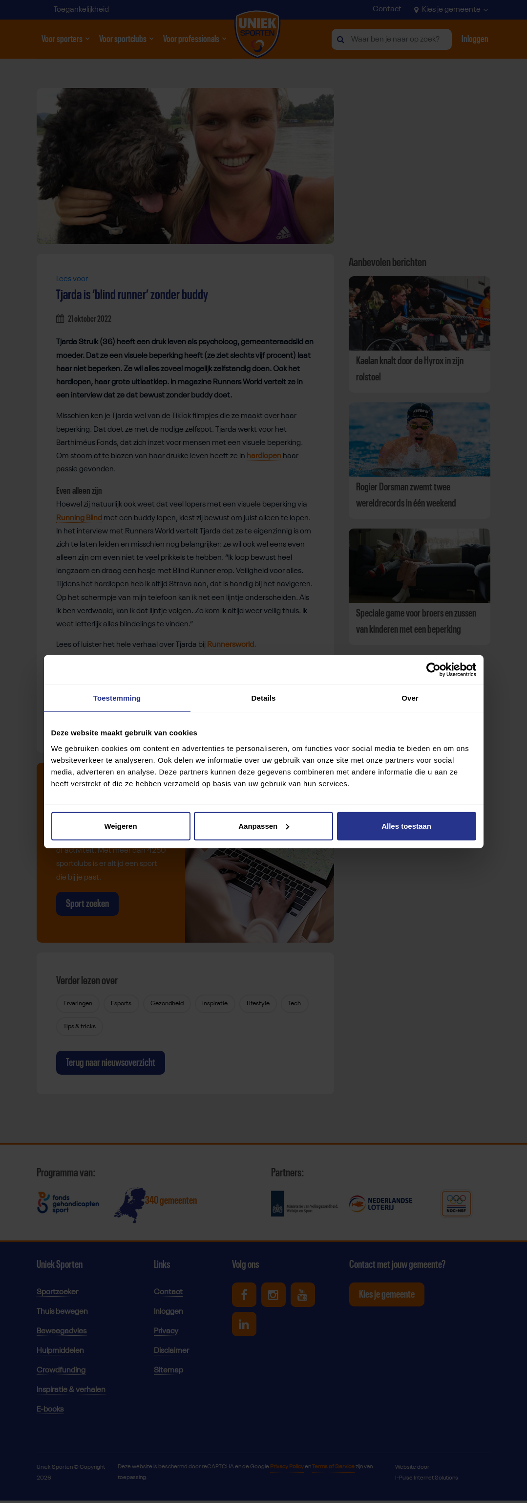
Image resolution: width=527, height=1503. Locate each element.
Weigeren (120, 825)
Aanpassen (263, 825)
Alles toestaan (406, 825)
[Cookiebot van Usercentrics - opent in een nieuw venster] (433, 670)
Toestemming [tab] (117, 698)
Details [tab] (264, 698)
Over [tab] (410, 698)
